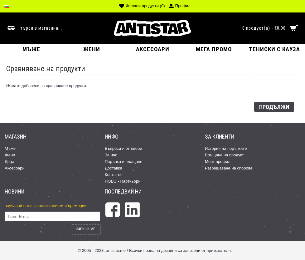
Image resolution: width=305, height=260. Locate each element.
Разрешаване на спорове (229, 168)
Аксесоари (15, 168)
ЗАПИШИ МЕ (85, 229)
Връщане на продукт (224, 155)
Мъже (10, 148)
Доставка (113, 168)
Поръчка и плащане (124, 161)
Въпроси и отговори (123, 148)
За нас (111, 155)
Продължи (274, 107)
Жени (10, 155)
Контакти (113, 174)
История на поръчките (226, 148)
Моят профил (217, 161)
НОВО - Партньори (123, 181)
